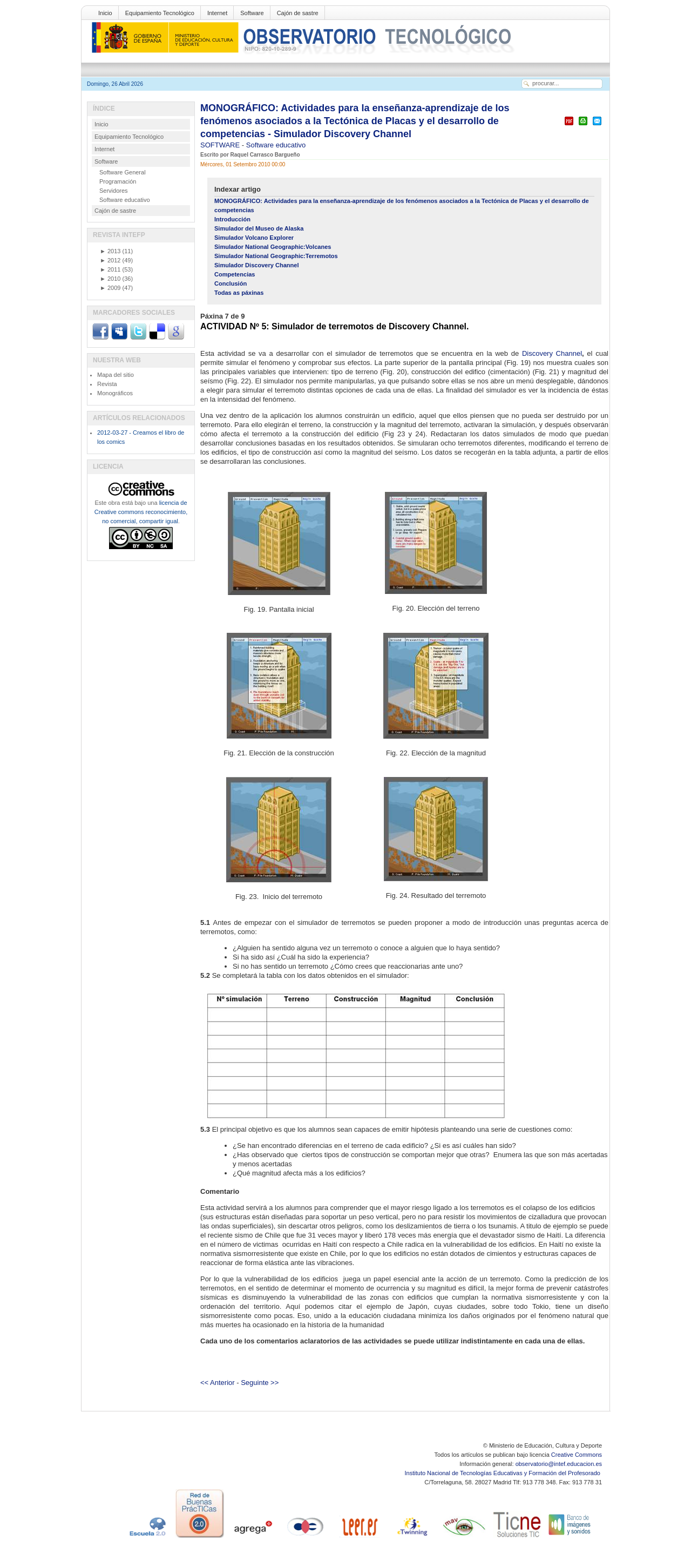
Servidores (113, 190)
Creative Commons (576, 1454)
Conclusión (230, 283)
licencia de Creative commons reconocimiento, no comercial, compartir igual (140, 511)
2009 (110, 288)
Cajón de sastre (298, 13)
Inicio (105, 13)
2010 (110, 278)
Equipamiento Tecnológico (159, 13)
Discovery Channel (552, 353)
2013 (110, 251)
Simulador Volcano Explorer (254, 237)
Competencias (234, 274)
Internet (217, 13)
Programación (117, 181)
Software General (122, 172)
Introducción (232, 219)
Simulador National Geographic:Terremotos (276, 256)
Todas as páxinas (238, 292)
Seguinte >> (260, 1382)
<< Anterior (217, 1382)
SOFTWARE (221, 145)
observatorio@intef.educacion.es (559, 1464)
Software (251, 13)
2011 (110, 269)
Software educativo (276, 145)
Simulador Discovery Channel (256, 265)
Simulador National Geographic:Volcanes (272, 247)
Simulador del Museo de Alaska (258, 228)
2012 (110, 260)
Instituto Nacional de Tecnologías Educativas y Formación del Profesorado (503, 1473)
